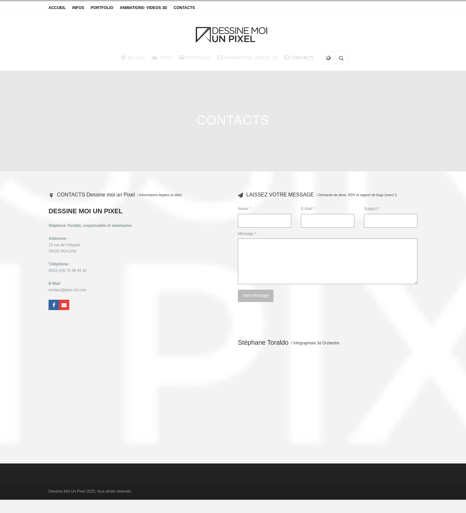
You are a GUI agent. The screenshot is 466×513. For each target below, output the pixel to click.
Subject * (372, 208)
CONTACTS (184, 8)
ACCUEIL (57, 8)
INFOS (78, 8)
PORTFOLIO (102, 8)
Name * (244, 208)
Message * (247, 233)
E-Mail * (308, 208)
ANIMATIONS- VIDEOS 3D (143, 8)
